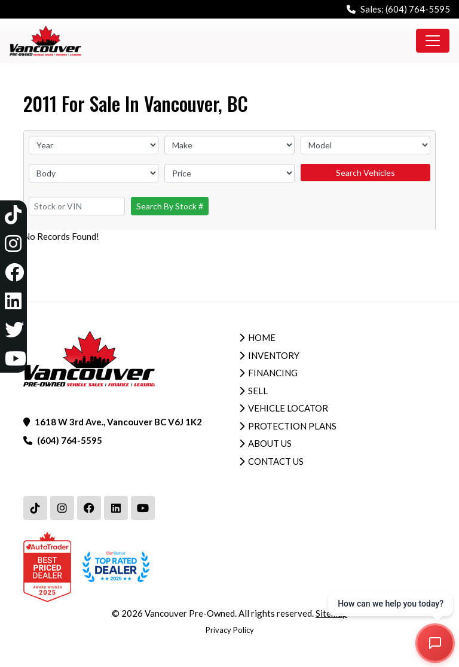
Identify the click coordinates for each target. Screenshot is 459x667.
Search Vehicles (365, 172)
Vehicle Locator (288, 408)
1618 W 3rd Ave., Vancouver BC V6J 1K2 (118, 421)
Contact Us (276, 461)
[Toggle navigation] (432, 41)
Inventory (273, 355)
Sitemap (331, 613)
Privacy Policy (230, 630)
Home (262, 337)
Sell (258, 390)
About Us (270, 443)
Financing (273, 372)
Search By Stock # (169, 206)
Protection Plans (292, 426)
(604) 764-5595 (417, 9)
